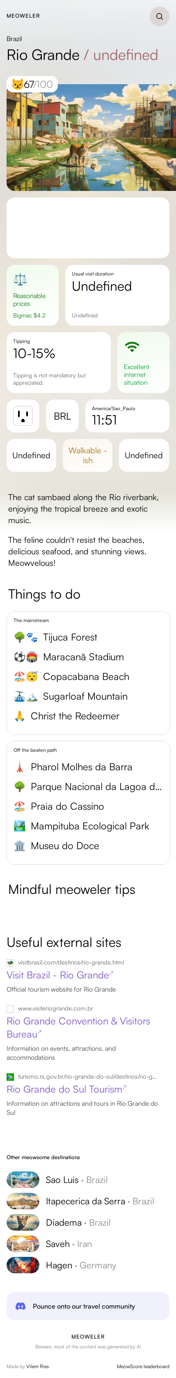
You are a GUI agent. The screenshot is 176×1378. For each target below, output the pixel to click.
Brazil (14, 38)
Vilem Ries (37, 1366)
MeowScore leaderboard (143, 1366)
